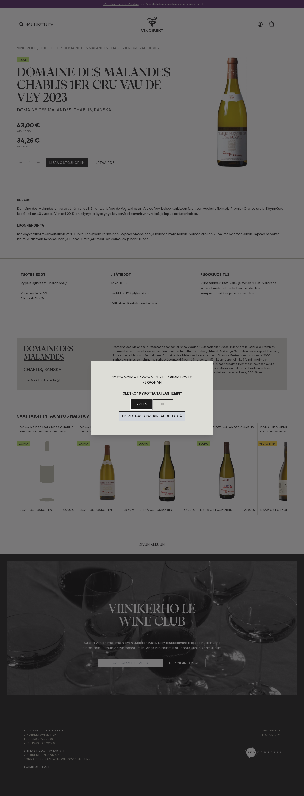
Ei (162, 404)
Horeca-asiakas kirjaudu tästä (152, 416)
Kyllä (141, 404)
